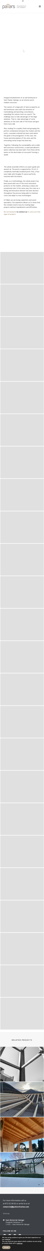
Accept (6, 1247)
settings (19, 1243)
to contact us (21, 211)
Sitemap (6, 1213)
